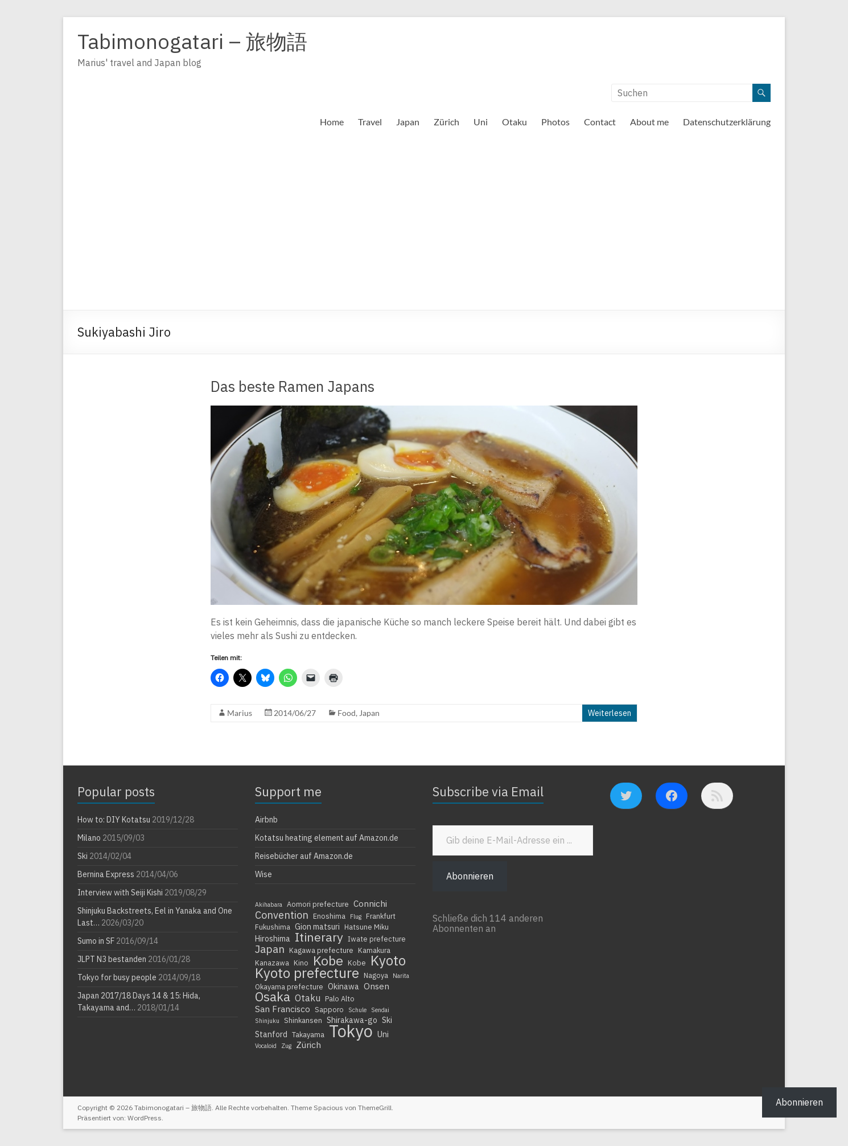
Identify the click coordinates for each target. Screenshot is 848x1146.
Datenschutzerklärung (727, 121)
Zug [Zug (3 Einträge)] (286, 1046)
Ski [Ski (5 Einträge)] (387, 1020)
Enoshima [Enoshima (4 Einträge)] (329, 915)
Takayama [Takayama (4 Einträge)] (308, 1034)
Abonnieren (469, 876)
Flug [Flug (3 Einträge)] (355, 916)
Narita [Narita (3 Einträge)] (401, 976)
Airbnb (266, 820)
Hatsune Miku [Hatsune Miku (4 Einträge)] (366, 926)
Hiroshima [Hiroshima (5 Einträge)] (272, 939)
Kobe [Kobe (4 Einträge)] (357, 962)
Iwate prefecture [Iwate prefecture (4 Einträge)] (377, 938)
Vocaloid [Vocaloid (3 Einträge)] (266, 1046)
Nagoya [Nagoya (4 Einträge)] (376, 975)
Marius (239, 713)
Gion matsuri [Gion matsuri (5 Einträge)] (317, 927)
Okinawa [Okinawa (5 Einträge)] (343, 986)
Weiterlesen (609, 713)
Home (332, 121)
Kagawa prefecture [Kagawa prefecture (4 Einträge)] (321, 950)
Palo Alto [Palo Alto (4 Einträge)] (340, 998)
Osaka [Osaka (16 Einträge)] (272, 997)
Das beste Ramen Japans (292, 386)
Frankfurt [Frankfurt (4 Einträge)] (381, 915)
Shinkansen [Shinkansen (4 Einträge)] (303, 1020)
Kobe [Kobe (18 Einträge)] (328, 960)
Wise (263, 874)
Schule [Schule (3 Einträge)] (357, 1010)
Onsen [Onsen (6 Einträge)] (376, 986)
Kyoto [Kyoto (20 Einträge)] (388, 960)
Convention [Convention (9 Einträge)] (281, 915)
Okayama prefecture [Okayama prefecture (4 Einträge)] (289, 986)
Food (346, 713)
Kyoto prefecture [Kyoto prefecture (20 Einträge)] (307, 973)
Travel (370, 121)
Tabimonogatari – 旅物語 (192, 41)
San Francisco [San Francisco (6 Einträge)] (282, 1009)
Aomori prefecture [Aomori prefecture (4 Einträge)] (318, 903)
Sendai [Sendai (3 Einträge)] (380, 1010)
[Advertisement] (424, 224)
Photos (555, 121)
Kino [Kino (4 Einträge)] (301, 962)
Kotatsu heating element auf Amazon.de (326, 838)
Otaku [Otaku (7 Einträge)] (307, 998)
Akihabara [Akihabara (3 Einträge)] (268, 904)
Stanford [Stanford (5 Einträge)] (271, 1034)
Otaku (514, 121)
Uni (481, 121)
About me (649, 121)
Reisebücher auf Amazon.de (304, 856)
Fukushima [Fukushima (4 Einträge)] (272, 926)
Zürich (446, 121)
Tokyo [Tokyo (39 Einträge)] (351, 1031)
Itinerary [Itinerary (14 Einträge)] (319, 937)
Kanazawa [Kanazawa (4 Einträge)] (272, 962)
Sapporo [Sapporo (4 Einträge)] (329, 1009)
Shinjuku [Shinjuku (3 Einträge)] (267, 1021)
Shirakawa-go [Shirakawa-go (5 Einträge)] (352, 1020)
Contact (600, 121)
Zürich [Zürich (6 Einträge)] (308, 1044)
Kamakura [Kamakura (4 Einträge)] (374, 950)
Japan (407, 121)
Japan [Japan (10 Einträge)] (270, 949)
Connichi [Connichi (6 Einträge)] (370, 903)
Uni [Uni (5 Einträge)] (383, 1034)
